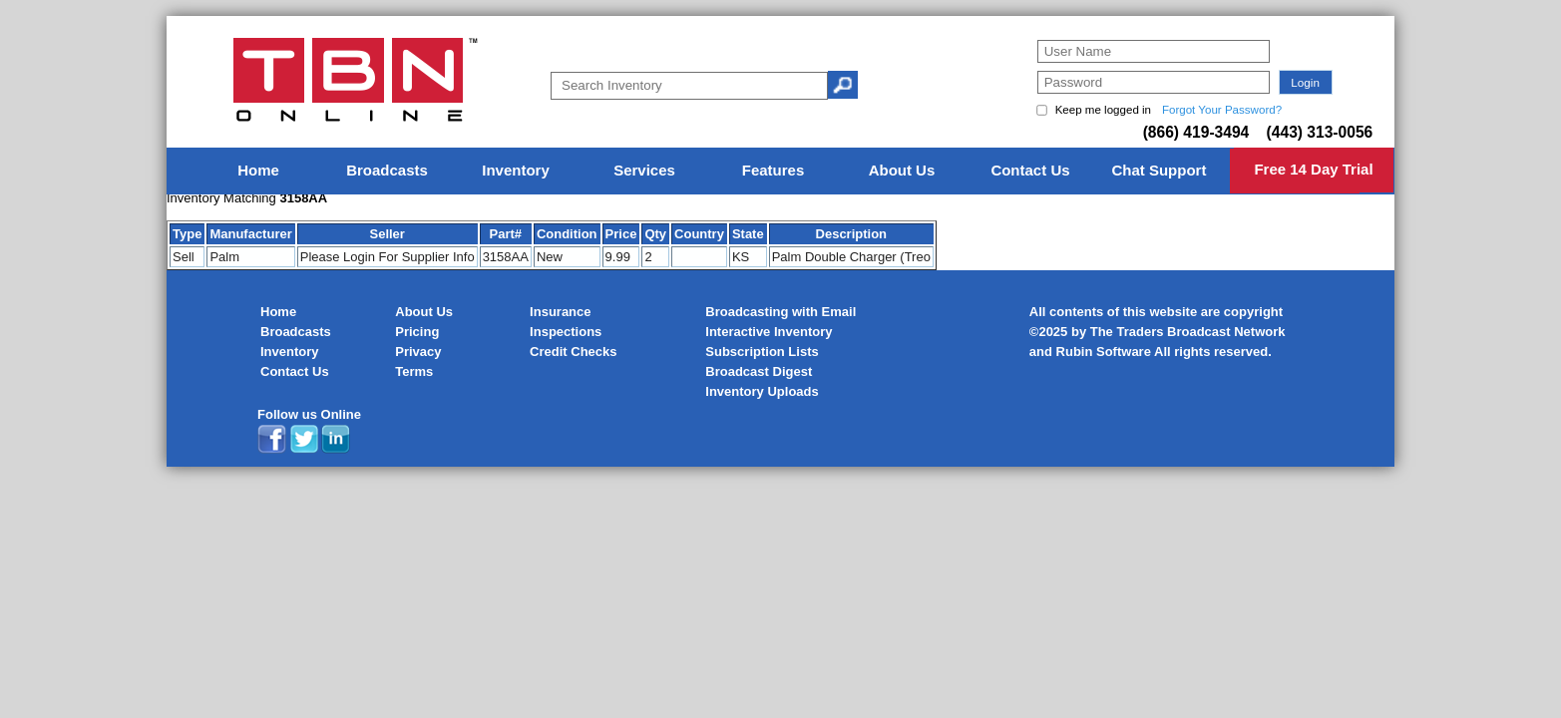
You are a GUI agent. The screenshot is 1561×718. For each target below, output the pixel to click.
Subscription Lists (761, 351)
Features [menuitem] (773, 170)
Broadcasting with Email (780, 311)
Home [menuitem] (258, 170)
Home (278, 311)
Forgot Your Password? (1222, 110)
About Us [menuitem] (902, 170)
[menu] (781, 171)
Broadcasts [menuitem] (387, 170)
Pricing (417, 331)
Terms (414, 371)
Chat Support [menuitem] (1158, 170)
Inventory (289, 351)
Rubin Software (1103, 351)
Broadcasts (295, 331)
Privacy (418, 351)
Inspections (565, 331)
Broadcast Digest (758, 371)
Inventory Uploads (761, 391)
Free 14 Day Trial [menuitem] (1313, 169)
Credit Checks (573, 351)
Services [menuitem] (644, 170)
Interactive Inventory (768, 331)
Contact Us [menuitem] (1029, 170)
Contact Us (294, 371)
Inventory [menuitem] (516, 170)
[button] (1306, 82)
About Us (424, 311)
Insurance (560, 311)
